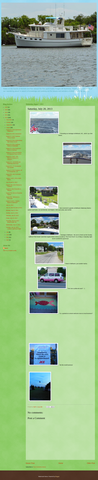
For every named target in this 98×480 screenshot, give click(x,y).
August (8, 127)
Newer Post (30, 463)
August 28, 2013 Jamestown (13, 133)
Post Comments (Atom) (39, 467)
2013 (6, 117)
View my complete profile (9, 250)
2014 (6, 115)
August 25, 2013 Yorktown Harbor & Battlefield (13, 145)
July (7, 232)
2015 (6, 112)
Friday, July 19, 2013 (11, 218)
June (7, 234)
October (8, 122)
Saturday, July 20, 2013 (12, 215)
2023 (6, 107)
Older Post (91, 463)
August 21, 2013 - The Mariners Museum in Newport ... (12, 158)
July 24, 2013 (9, 205)
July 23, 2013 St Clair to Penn (14, 207)
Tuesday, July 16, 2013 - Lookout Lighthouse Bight (13, 228)
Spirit (6, 248)
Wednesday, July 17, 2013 (13, 225)
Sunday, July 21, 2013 (12, 213)
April (7, 240)
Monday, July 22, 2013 (12, 210)
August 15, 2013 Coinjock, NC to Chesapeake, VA (14, 171)
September (9, 125)
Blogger (57, 476)
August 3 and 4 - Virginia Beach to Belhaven (12, 201)
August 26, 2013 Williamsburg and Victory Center (14, 141)
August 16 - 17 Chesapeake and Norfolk (13, 166)
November (9, 119)
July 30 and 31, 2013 (11, 182)
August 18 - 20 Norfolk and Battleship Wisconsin (13, 162)
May (7, 237)
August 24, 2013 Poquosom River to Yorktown (13, 149)
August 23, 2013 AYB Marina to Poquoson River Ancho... (14, 153)
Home (61, 463)
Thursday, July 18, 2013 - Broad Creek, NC (13, 221)
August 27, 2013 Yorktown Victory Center (13, 137)
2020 (6, 109)
